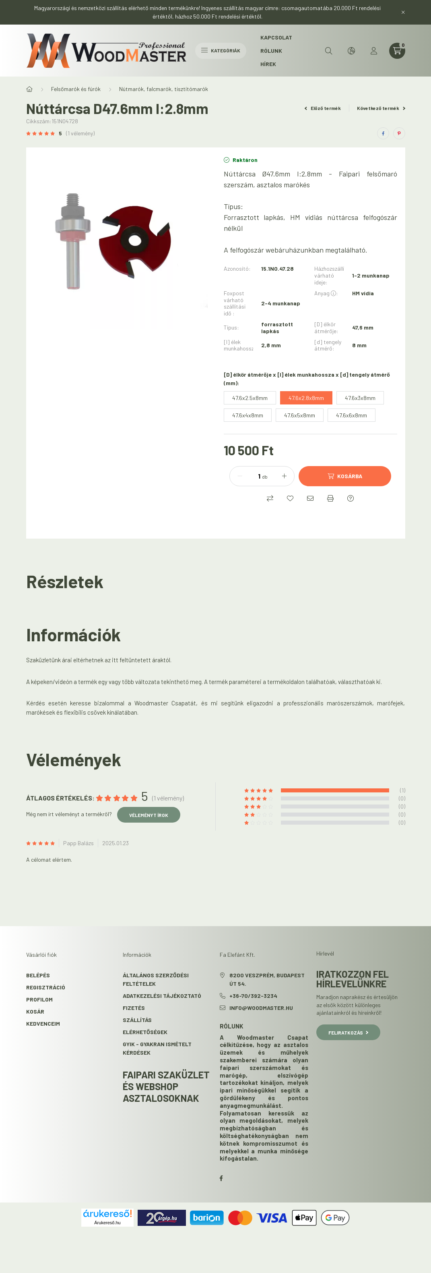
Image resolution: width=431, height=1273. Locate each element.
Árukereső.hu (107, 1222)
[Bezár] (403, 12)
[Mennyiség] (253, 476)
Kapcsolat (276, 37)
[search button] (329, 51)
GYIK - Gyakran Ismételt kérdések (157, 1048)
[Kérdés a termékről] (350, 498)
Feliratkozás (348, 1032)
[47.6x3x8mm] (360, 397)
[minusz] (240, 476)
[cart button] (397, 51)
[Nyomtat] (330, 498)
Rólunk (271, 50)
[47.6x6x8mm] (351, 415)
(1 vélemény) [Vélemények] (80, 133)
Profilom (39, 999)
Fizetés (134, 1007)
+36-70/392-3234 (253, 995)
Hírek (268, 63)
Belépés (38, 975)
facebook (221, 1178)
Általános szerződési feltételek (156, 979)
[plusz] (284, 476)
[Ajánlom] (310, 498)
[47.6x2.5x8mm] (250, 397)
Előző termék (323, 108)
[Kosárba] (345, 476)
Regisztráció (45, 987)
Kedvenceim (43, 1023)
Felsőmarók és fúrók (76, 88)
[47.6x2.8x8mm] (306, 397)
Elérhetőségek (145, 1031)
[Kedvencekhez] (290, 498)
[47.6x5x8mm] (300, 415)
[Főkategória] (29, 89)
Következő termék (381, 108)
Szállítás (137, 1019)
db (265, 476)
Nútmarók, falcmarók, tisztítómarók (163, 88)
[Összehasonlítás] (270, 498)
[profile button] (374, 51)
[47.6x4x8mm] (248, 415)
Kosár (35, 1011)
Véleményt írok (148, 815)
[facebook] (383, 133)
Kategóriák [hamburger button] (220, 50)
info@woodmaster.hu (261, 1007)
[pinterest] (399, 133)
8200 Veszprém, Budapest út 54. (267, 979)
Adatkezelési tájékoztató (162, 995)
